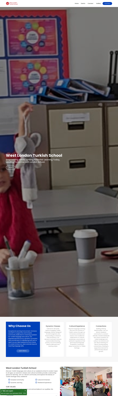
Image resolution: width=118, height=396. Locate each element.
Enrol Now (107, 3)
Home (77, 3)
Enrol (11, 167)
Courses (91, 3)
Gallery (98, 3)
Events (83, 3)
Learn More (23, 351)
